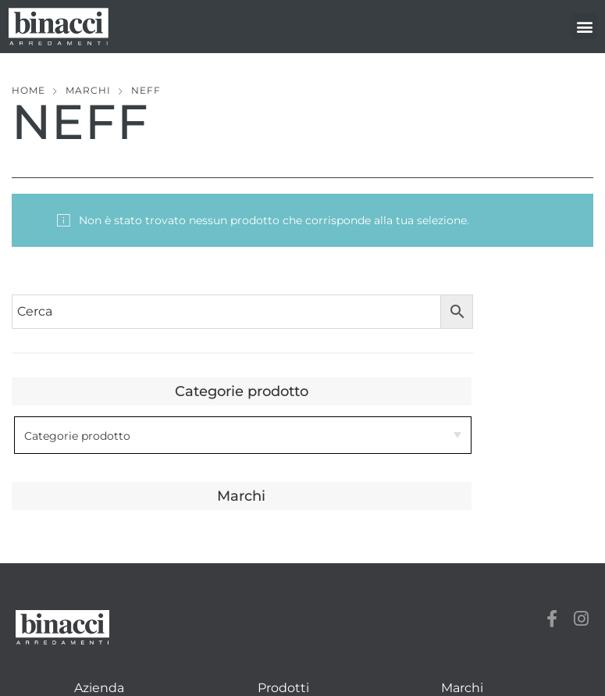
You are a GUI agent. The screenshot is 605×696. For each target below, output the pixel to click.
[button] (584, 26)
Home (28, 90)
